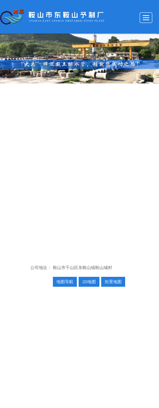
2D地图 (89, 281)
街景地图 (113, 281)
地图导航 (64, 281)
